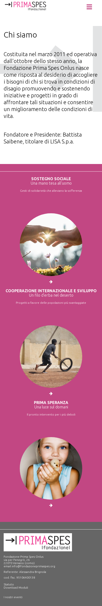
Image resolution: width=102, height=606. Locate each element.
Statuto (9, 584)
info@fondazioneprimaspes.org (33, 566)
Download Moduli (16, 587)
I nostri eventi (13, 597)
